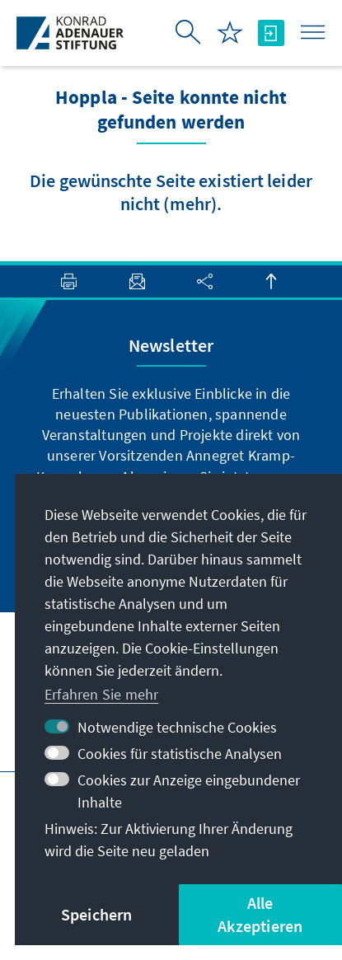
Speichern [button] (97, 914)
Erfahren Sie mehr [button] (101, 694)
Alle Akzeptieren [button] (260, 914)
